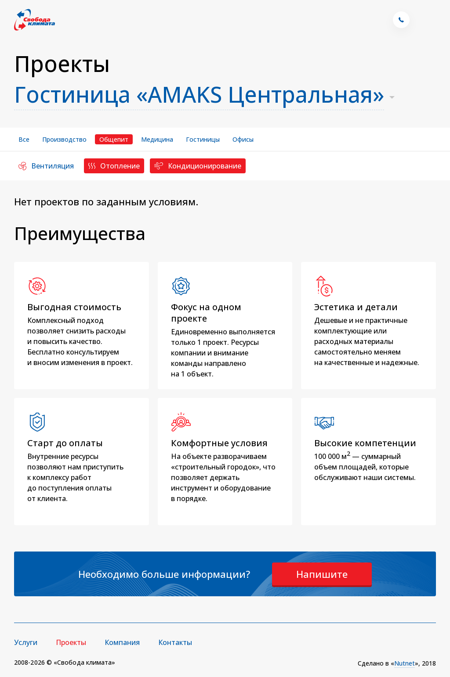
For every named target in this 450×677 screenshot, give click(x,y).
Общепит (113, 139)
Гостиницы (203, 139)
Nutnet (404, 663)
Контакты (175, 642)
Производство (64, 139)
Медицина (157, 139)
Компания (122, 642)
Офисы (243, 139)
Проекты (71, 642)
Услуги (25, 642)
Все (23, 139)
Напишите (322, 573)
